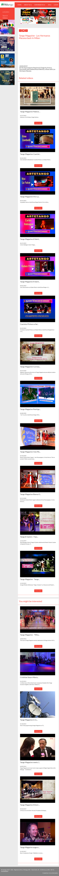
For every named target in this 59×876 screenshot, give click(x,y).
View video (38, 123)
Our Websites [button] (39, 5)
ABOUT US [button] (28, 5)
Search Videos (5, 17)
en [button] (49, 5)
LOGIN (56, 5)
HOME (20, 5)
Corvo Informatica (53, 873)
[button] (37, 96)
